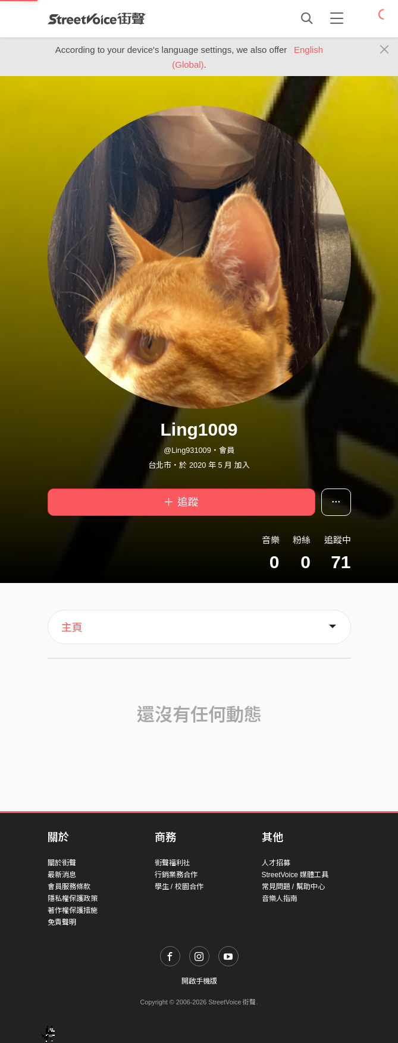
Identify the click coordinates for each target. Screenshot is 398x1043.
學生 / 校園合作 (179, 887)
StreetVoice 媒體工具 (295, 875)
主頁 (72, 628)
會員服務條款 (69, 887)
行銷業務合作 (176, 875)
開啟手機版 (199, 981)
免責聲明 (62, 922)
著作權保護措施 (73, 910)
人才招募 (276, 863)
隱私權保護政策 (73, 898)
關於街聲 (62, 863)
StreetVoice (97, 18)
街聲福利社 (172, 863)
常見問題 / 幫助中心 (293, 887)
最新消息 (62, 875)
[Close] (384, 50)
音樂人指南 (279, 898)
